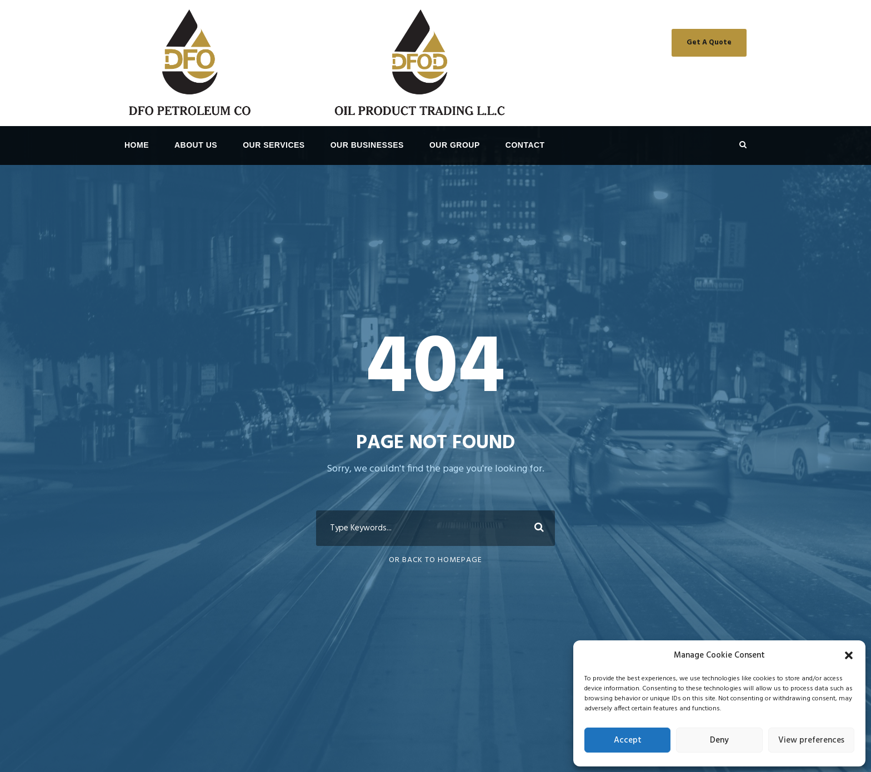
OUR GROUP (454, 145)
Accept (628, 740)
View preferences (811, 740)
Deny (719, 740)
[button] (848, 655)
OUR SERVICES (274, 145)
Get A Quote (709, 42)
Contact (525, 145)
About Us (195, 145)
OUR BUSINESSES (367, 145)
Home (136, 145)
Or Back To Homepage (435, 560)
